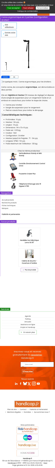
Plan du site (12, 409)
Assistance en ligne (28, 324)
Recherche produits (9, 203)
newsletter (36, 354)
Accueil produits (8, 200)
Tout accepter (13, 8)
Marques (5, 208)
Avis (14, 76)
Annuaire (27, 322)
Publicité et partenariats (11, 214)
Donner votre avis (8, 33)
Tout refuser (28, 8)
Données (27, 412)
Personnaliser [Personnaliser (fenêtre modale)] (42, 8)
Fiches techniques (9, 205)
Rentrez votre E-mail (11, 364)
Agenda (28, 316)
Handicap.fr (12, 463)
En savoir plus (27, 332)
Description (5, 76)
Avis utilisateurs (8, 25)
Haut (45, 463)
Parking (28, 319)
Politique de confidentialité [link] (27, 11)
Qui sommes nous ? (42, 412)
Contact (23, 409)
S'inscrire (27, 371)
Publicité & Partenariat (39, 409)
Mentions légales (14, 412)
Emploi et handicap (27, 327)
